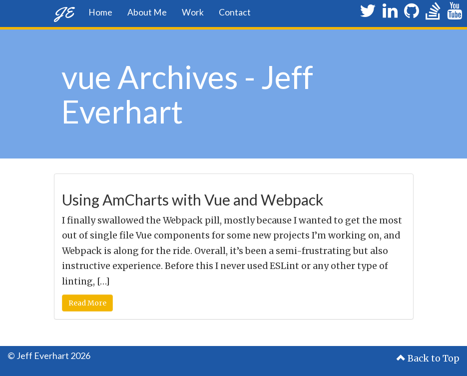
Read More (87, 303)
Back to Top (428, 358)
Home (100, 12)
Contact (235, 12)
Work (193, 12)
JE (63, 12)
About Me (147, 12)
